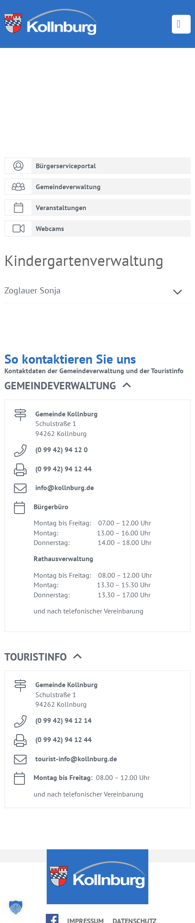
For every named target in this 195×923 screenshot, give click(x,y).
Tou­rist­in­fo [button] (43, 657)
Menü (181, 24)
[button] (15, 907)
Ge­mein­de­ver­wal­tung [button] (67, 385)
